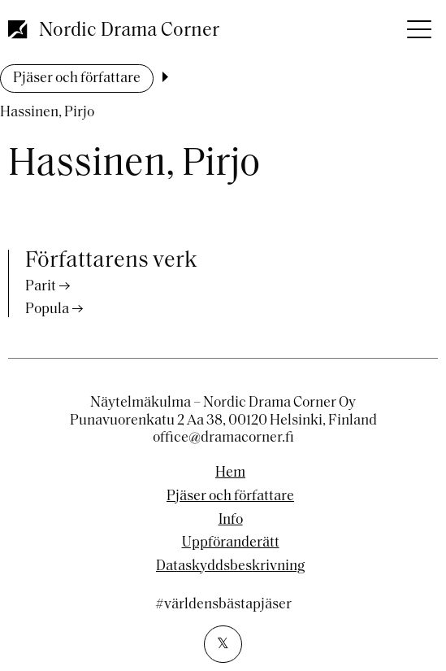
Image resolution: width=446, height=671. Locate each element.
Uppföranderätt (230, 543)
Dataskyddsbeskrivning (230, 567)
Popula (47, 309)
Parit (40, 286)
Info (231, 520)
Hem (230, 473)
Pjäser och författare (77, 78)
